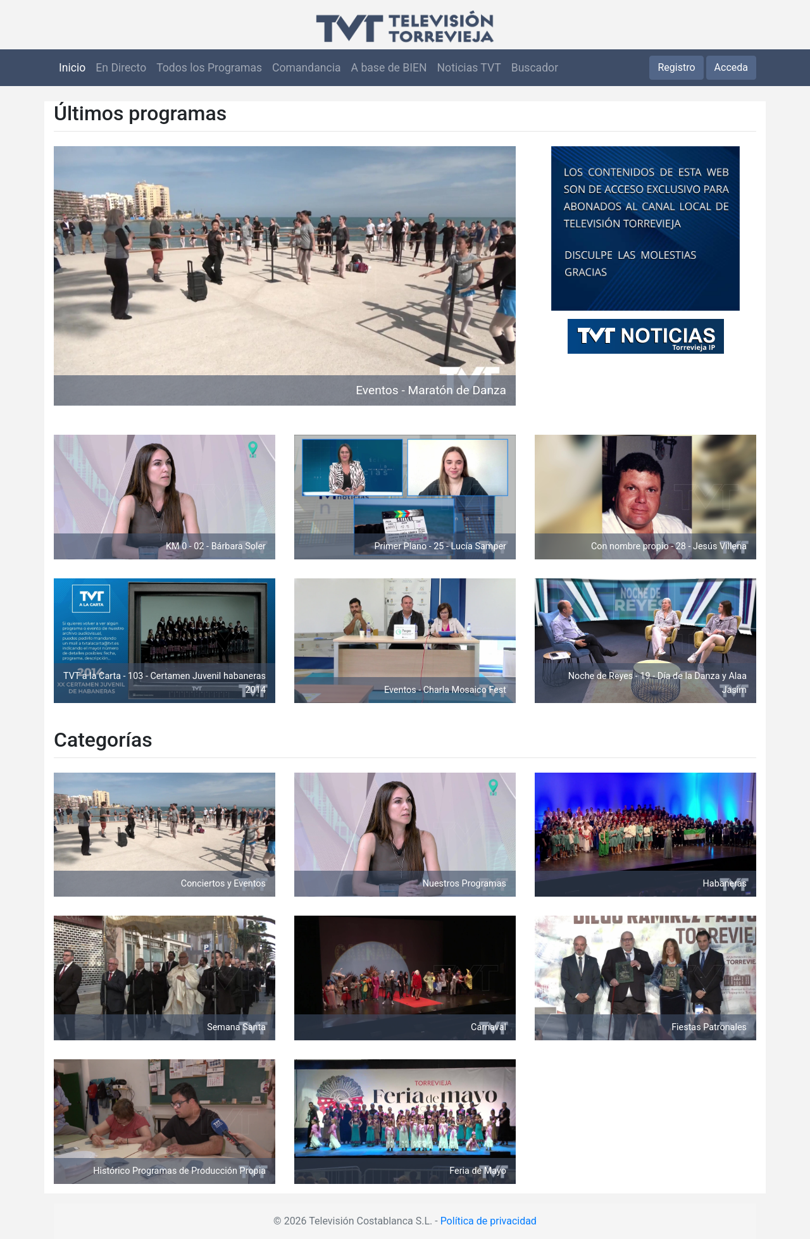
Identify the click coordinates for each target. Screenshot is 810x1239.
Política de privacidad (488, 1221)
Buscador (534, 67)
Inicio (72, 67)
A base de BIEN (389, 67)
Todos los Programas (209, 67)
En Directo (121, 67)
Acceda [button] (731, 67)
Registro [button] (676, 67)
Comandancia (306, 67)
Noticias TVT (469, 67)
